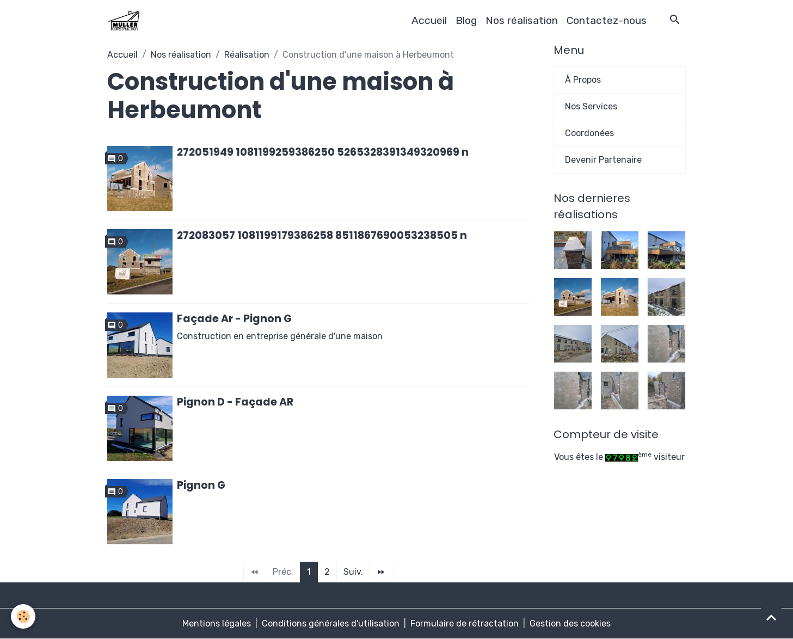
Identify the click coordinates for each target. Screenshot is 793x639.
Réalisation (246, 55)
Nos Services (591, 106)
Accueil (429, 20)
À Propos (583, 80)
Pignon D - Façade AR (235, 402)
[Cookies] (23, 616)
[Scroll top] (771, 617)
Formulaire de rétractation (464, 623)
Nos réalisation (521, 20)
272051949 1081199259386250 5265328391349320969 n (323, 152)
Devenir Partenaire (603, 160)
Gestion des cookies (570, 623)
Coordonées (589, 133)
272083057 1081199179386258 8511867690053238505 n (322, 235)
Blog (466, 20)
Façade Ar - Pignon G (234, 318)
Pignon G (201, 485)
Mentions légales (216, 623)
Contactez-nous (607, 20)
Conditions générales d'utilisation (330, 623)
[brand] (125, 21)
